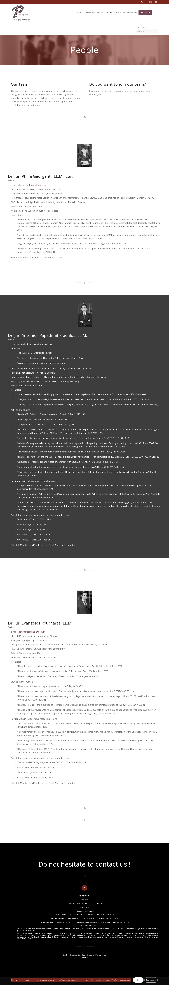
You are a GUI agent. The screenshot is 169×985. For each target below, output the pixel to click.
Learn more (151, 980)
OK (138, 980)
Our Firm (66, 955)
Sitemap (85, 957)
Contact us (91, 955)
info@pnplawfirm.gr (107, 914)
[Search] (155, 12)
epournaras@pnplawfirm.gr (31, 631)
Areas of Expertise (78, 955)
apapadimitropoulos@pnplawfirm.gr (35, 344)
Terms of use (101, 955)
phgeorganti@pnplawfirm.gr (31, 185)
